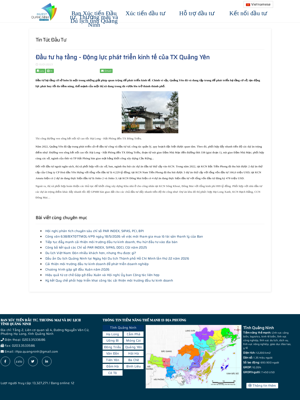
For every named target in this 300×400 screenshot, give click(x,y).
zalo (19, 361)
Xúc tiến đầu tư (146, 12)
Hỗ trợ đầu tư (197, 12)
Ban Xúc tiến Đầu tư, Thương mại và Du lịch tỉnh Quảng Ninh (94, 18)
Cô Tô (112, 372)
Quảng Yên (133, 347)
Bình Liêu (133, 366)
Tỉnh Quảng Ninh (123, 327)
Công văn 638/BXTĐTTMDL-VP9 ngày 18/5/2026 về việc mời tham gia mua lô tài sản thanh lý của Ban (124, 236)
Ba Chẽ (133, 360)
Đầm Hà (112, 366)
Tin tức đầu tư (51, 40)
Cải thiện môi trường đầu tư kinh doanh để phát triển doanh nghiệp (97, 264)
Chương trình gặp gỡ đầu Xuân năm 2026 (77, 269)
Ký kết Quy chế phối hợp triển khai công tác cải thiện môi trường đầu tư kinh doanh (109, 280)
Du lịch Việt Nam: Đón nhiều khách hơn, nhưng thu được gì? (90, 253)
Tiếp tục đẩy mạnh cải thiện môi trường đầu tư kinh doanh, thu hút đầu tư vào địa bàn (111, 242)
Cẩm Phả (134, 334)
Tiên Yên (112, 360)
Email (106, 71)
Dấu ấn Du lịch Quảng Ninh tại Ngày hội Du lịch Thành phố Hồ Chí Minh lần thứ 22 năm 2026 (117, 258)
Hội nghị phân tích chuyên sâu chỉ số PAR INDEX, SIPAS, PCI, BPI (94, 231)
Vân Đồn (112, 353)
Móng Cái (133, 340)
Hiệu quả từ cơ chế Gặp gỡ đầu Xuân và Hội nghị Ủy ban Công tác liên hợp (102, 275)
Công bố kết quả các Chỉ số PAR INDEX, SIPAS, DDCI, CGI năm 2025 (96, 247)
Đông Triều (112, 347)
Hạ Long (112, 334)
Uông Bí (112, 340)
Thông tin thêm (262, 385)
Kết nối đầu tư (248, 12)
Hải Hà (133, 353)
